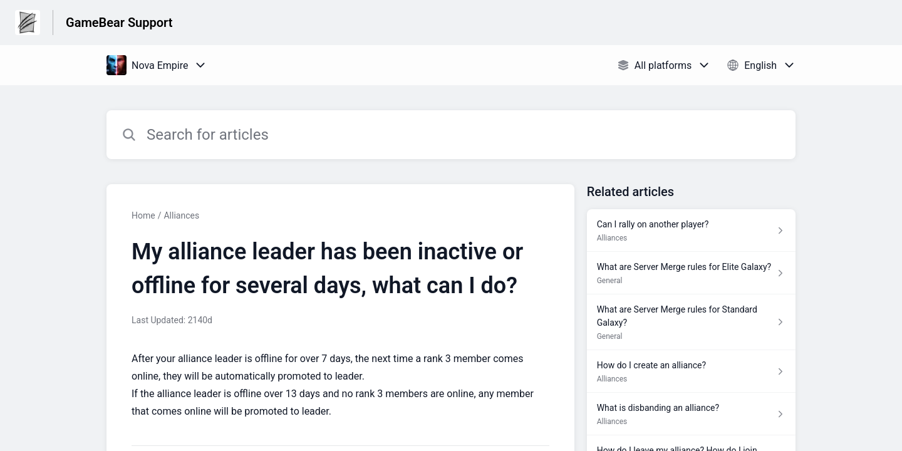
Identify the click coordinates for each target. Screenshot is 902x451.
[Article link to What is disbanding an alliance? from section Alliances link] (691, 414)
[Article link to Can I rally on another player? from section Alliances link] (691, 230)
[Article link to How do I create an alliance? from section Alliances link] (691, 371)
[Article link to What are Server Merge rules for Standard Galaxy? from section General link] (691, 322)
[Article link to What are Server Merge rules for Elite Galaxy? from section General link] (691, 273)
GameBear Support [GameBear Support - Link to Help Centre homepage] (119, 22)
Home (143, 215)
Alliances (181, 215)
